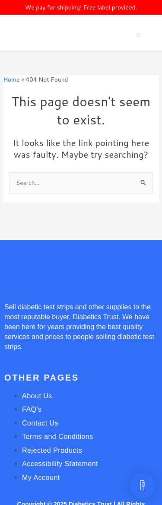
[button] (138, 35)
